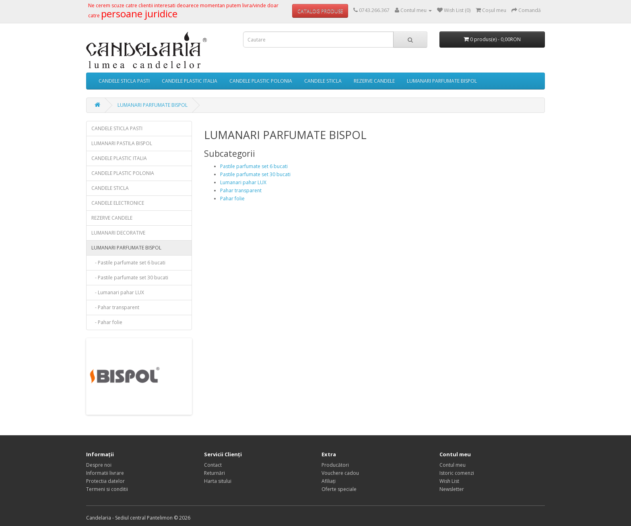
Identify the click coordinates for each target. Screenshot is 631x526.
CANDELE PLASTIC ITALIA (189, 80)
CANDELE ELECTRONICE (117, 203)
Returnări (214, 473)
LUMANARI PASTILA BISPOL (121, 143)
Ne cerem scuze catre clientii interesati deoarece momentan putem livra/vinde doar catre (183, 11)
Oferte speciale (339, 489)
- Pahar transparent (115, 307)
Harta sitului (217, 481)
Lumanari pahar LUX (243, 182)
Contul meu (452, 465)
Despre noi (98, 465)
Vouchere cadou (340, 473)
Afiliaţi (329, 481)
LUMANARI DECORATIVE (118, 232)
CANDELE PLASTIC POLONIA (260, 80)
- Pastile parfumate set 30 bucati (129, 277)
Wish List (449, 481)
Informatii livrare (105, 473)
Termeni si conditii (107, 489)
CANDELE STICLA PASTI (124, 80)
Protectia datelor (105, 481)
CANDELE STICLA (323, 80)
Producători (335, 465)
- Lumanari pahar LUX (117, 292)
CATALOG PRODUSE (320, 11)
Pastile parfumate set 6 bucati (254, 166)
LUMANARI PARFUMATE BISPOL (442, 80)
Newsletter (451, 489)
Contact (213, 465)
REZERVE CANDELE (374, 80)
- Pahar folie (106, 322)
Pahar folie (232, 198)
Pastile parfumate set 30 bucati (255, 174)
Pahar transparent (241, 190)
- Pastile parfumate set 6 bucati (128, 262)
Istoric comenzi (456, 473)
